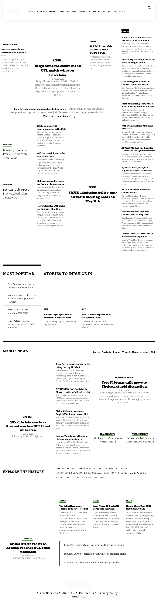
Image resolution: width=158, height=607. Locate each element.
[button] (149, 7)
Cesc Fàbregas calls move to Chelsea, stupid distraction (135, 83)
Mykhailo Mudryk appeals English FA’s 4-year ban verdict (137, 169)
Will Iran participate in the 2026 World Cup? (51, 163)
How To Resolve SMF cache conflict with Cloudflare (51, 215)
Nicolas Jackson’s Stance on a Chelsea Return (136, 191)
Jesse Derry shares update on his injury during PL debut (138, 61)
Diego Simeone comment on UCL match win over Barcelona (57, 72)
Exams (93, 41)
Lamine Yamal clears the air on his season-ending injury (137, 235)
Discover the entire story (59, 125)
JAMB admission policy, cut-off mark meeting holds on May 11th (93, 207)
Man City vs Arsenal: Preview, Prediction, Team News (15, 162)
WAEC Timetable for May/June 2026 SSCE (100, 51)
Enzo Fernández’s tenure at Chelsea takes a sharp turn (135, 213)
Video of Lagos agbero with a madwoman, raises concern (60, 318)
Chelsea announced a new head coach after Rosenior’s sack (13, 52)
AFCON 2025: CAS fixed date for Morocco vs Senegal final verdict (138, 149)
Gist (46, 309)
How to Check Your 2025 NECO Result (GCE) (139, 512)
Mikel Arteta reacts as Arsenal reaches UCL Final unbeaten (136, 39)
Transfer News (9, 44)
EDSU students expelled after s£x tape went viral (95, 318)
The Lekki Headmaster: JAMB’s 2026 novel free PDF (73, 512)
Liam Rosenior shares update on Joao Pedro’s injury (46, 113)
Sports (57, 59)
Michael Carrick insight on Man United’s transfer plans (98, 560)
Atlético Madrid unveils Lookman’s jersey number (95, 568)
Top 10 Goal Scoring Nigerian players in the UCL (51, 135)
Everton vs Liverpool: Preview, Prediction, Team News (16, 202)
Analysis (7, 153)
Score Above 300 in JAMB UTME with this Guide (106, 512)
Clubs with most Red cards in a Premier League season (51, 190)
